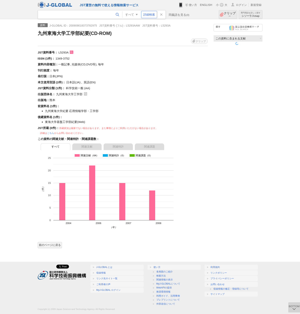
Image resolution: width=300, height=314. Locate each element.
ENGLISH (206, 4)
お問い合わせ (217, 284)
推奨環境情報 (163, 291)
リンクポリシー (218, 272)
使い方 (193, 4)
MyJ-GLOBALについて (168, 283)
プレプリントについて (168, 299)
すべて (55, 146)
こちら (50, 133)
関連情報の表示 (164, 279)
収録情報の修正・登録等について (231, 288)
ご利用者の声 (103, 284)
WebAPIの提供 (164, 287)
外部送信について (165, 303)
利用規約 (215, 267)
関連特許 (118, 146)
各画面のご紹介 (164, 271)
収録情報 (101, 272)
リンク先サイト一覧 (106, 278)
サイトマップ (217, 294)
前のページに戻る (50, 244)
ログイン (241, 4)
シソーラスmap (250, 14)
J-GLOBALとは (104, 267)
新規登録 (256, 4)
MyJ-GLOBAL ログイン (108, 290)
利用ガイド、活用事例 (168, 295)
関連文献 (86, 146)
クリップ (230, 15)
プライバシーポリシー (222, 278)
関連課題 (149, 146)
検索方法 (161, 275)
